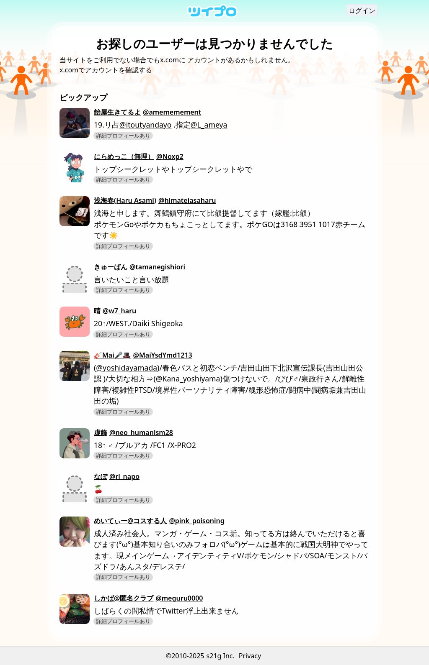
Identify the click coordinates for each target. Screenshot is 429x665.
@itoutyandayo (145, 125)
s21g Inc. (221, 655)
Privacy (250, 655)
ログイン (362, 10)
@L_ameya (209, 125)
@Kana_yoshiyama (188, 378)
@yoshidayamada (126, 368)
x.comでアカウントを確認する (105, 69)
